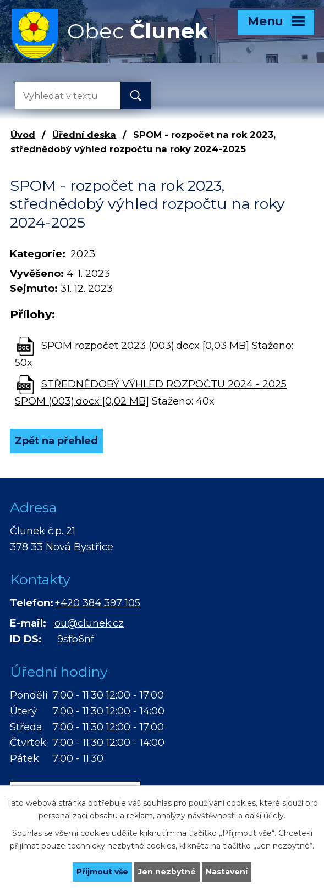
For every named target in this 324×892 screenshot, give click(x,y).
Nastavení (227, 872)
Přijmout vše (102, 872)
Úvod (22, 134)
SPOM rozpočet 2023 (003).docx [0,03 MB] (145, 346)
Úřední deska (84, 134)
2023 (82, 254)
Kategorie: (37, 254)
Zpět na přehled (56, 441)
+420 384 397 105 (97, 603)
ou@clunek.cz (89, 623)
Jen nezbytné (167, 872)
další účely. (265, 816)
